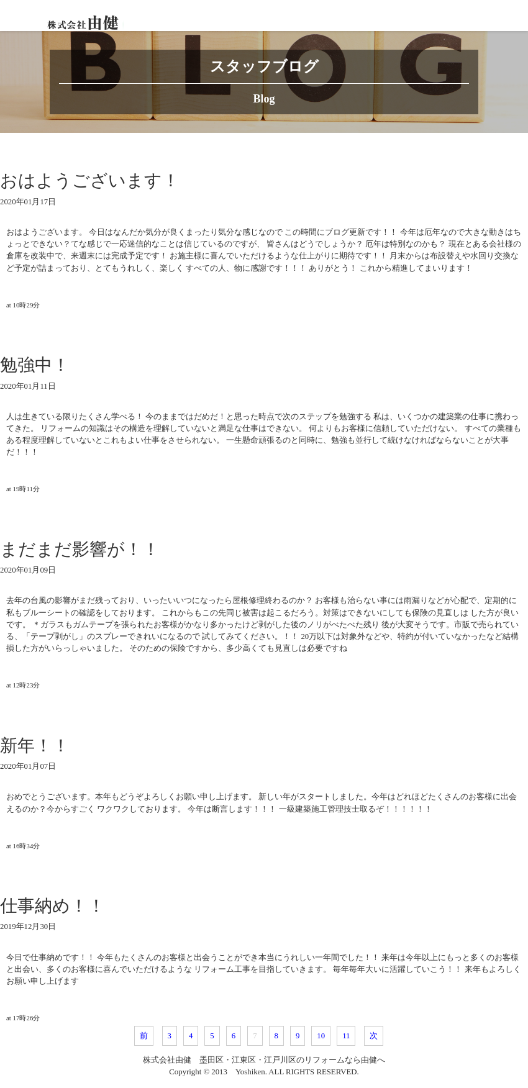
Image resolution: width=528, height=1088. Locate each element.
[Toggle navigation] (512, 15)
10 (321, 1035)
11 (346, 1035)
